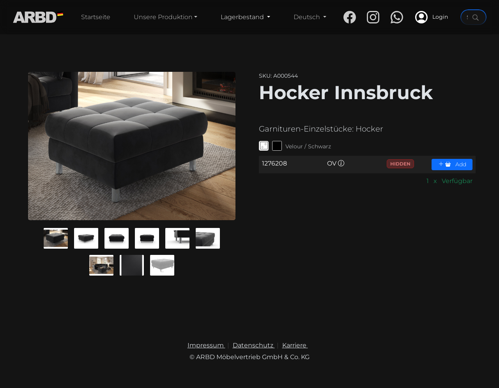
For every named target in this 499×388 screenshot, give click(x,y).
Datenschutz (254, 345)
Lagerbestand (243, 17)
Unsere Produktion (163, 17)
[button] (55, 238)
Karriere (295, 345)
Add (452, 164)
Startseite (95, 17)
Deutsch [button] (308, 17)
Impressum (206, 345)
